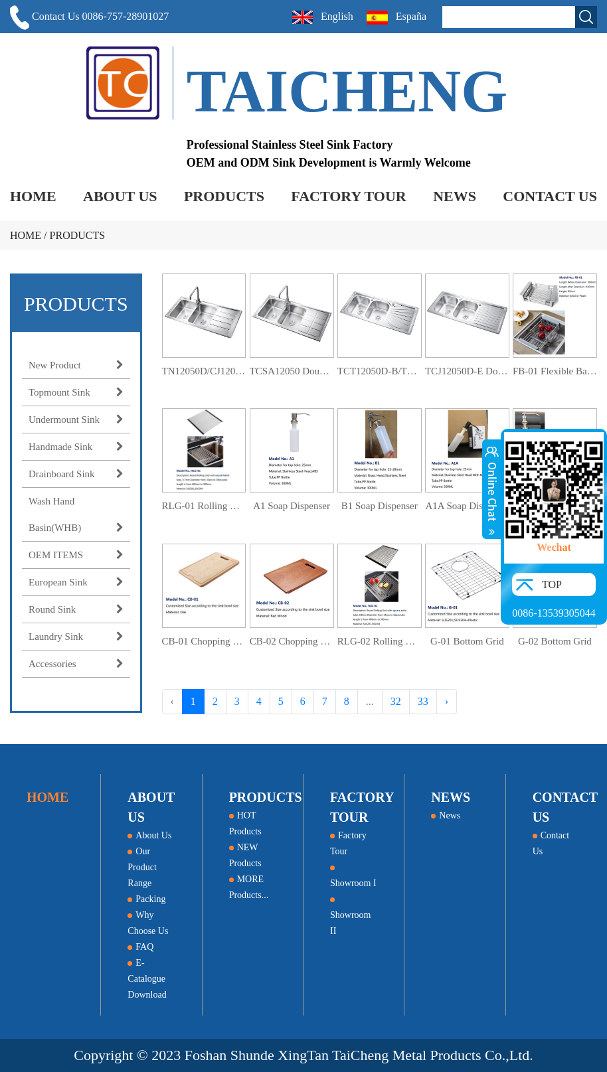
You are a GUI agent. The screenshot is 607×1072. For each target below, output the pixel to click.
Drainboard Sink (76, 474)
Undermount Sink (76, 419)
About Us (149, 835)
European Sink (76, 582)
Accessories (76, 664)
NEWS (454, 196)
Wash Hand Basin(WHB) (76, 518)
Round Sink (76, 609)
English (322, 17)
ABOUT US (120, 196)
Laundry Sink (76, 636)
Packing (146, 899)
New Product (76, 365)
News (445, 815)
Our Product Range (142, 867)
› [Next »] (446, 701)
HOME (33, 196)
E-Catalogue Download (147, 979)
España (398, 18)
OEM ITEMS (76, 555)
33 (423, 701)
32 (395, 701)
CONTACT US (550, 196)
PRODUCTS (224, 196)
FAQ (140, 947)
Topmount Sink (76, 392)
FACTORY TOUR (348, 196)
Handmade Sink (76, 446)
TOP (552, 584)
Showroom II (350, 916)
